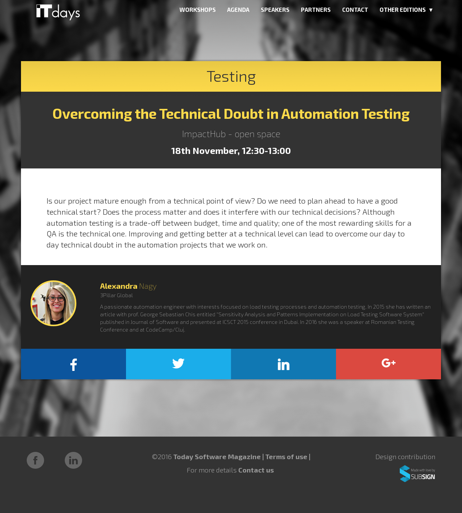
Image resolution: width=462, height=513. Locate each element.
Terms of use (287, 456)
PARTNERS (316, 9)
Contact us (256, 470)
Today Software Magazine (217, 456)
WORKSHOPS (197, 9)
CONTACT (355, 9)
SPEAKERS (275, 9)
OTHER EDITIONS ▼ (407, 9)
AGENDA (238, 9)
